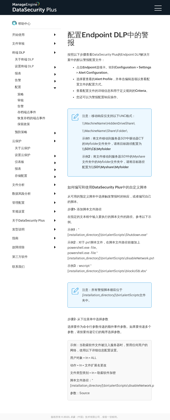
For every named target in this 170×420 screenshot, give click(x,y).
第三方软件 (20, 256)
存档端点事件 (26, 112)
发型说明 (18, 229)
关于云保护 (22, 148)
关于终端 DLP (24, 59)
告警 (20, 106)
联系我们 (18, 266)
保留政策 (23, 124)
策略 (20, 94)
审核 (20, 100)
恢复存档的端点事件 (31, 118)
